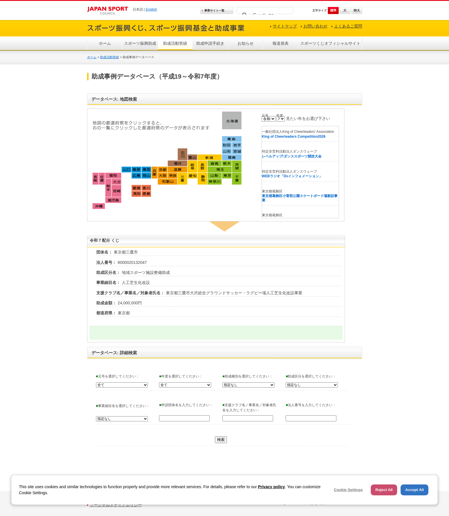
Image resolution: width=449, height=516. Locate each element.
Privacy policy (271, 486)
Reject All (384, 490)
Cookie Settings (348, 490)
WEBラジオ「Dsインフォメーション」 (292, 176)
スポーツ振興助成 (140, 43)
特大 (357, 10)
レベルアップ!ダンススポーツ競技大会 (291, 156)
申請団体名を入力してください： (186, 405)
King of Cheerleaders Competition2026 (294, 137)
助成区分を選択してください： (311, 376)
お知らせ (246, 43)
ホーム (105, 43)
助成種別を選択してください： (247, 376)
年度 (279, 116)
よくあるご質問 (348, 26)
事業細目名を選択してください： (123, 406)
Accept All (414, 490)
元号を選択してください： (117, 376)
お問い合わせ (315, 26)
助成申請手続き (210, 43)
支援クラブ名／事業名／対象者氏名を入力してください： (249, 407)
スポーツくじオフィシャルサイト (330, 43)
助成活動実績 (175, 43)
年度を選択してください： (180, 376)
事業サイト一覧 (214, 10)
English (151, 9)
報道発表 (280, 43)
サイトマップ (285, 26)
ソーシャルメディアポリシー (116, 505)
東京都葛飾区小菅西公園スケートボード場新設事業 (300, 198)
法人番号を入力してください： (311, 405)
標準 (333, 10)
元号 (265, 116)
